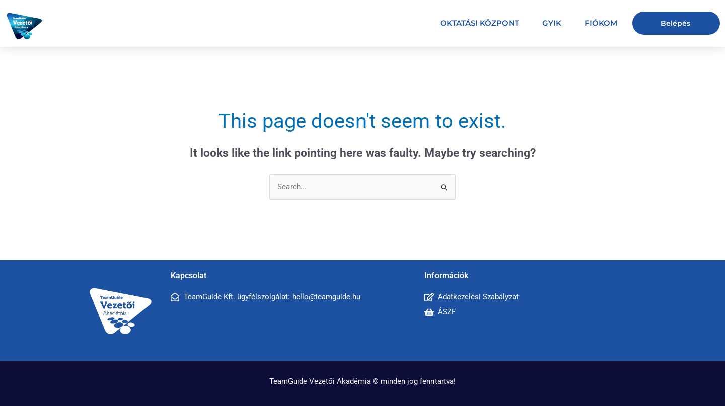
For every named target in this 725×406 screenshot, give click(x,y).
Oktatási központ (479, 23)
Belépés (675, 23)
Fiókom (601, 23)
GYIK (551, 23)
